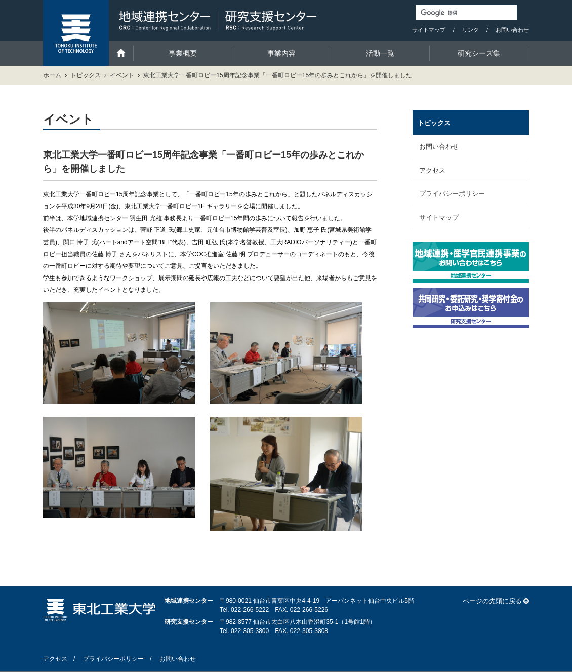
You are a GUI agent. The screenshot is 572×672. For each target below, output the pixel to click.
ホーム (52, 75)
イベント (122, 75)
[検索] (466, 12)
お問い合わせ (512, 30)
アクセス (432, 170)
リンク (470, 30)
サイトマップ (428, 30)
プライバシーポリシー (452, 193)
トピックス (85, 75)
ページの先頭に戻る (492, 601)
